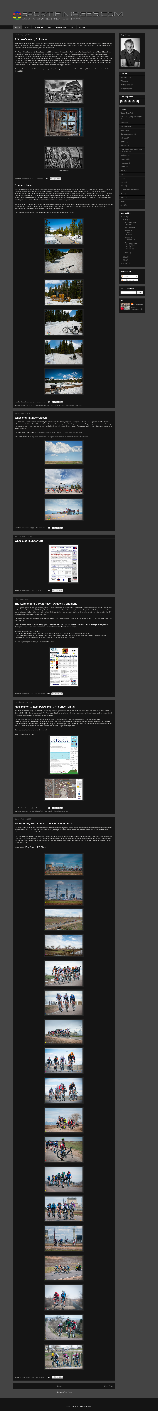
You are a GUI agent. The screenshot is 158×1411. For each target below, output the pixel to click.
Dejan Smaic (138, 304)
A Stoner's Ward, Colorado (31, 39)
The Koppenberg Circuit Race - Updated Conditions (46, 603)
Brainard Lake (23, 185)
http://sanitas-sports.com (57, 711)
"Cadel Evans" (126, 113)
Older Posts (108, 1386)
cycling (43, 405)
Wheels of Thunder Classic (31, 417)
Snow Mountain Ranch (129, 190)
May (126, 219)
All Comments (128, 280)
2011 (125, 257)
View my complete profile (137, 308)
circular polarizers (127, 134)
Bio (72, 27)
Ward (80, 405)
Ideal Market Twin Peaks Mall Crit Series (45, 811)
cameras (31, 405)
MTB (49, 27)
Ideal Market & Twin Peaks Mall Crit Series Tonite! (45, 706)
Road (27, 27)
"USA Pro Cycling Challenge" (131, 117)
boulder (123, 123)
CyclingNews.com (127, 85)
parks (72, 405)
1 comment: (40, 178)
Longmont (61, 811)
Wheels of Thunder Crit (29, 540)
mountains (57, 405)
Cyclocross (38, 27)
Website (82, 27)
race (67, 811)
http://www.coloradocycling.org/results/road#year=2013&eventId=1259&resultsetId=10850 (60, 437)
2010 (125, 260)
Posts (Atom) (68, 1392)
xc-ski (123, 205)
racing (123, 182)
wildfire (123, 201)
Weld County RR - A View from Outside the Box (43, 823)
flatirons (123, 146)
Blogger (89, 1406)
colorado (37, 405)
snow (76, 405)
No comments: (41, 402)
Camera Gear (61, 27)
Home (17, 27)
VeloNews (124, 81)
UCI (122, 194)
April (127, 253)
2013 (125, 217)
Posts (125, 276)
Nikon (68, 405)
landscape (50, 405)
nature (63, 405)
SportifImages (126, 77)
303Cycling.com (126, 89)
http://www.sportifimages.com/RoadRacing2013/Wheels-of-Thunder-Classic (58, 432)
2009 (125, 263)
